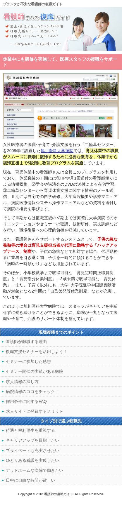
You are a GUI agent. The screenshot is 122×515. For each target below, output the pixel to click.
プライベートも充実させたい (32, 450)
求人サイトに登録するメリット (34, 411)
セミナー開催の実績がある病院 (34, 371)
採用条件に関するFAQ (26, 401)
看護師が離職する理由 (26, 341)
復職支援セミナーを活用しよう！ (36, 351)
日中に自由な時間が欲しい (30, 480)
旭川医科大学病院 (57, 150)
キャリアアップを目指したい (32, 440)
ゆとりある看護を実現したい (32, 460)
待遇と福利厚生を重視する (30, 430)
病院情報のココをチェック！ (32, 391)
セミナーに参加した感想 (28, 361)
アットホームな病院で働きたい (34, 470)
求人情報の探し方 (22, 381)
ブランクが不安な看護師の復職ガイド (33, 4)
